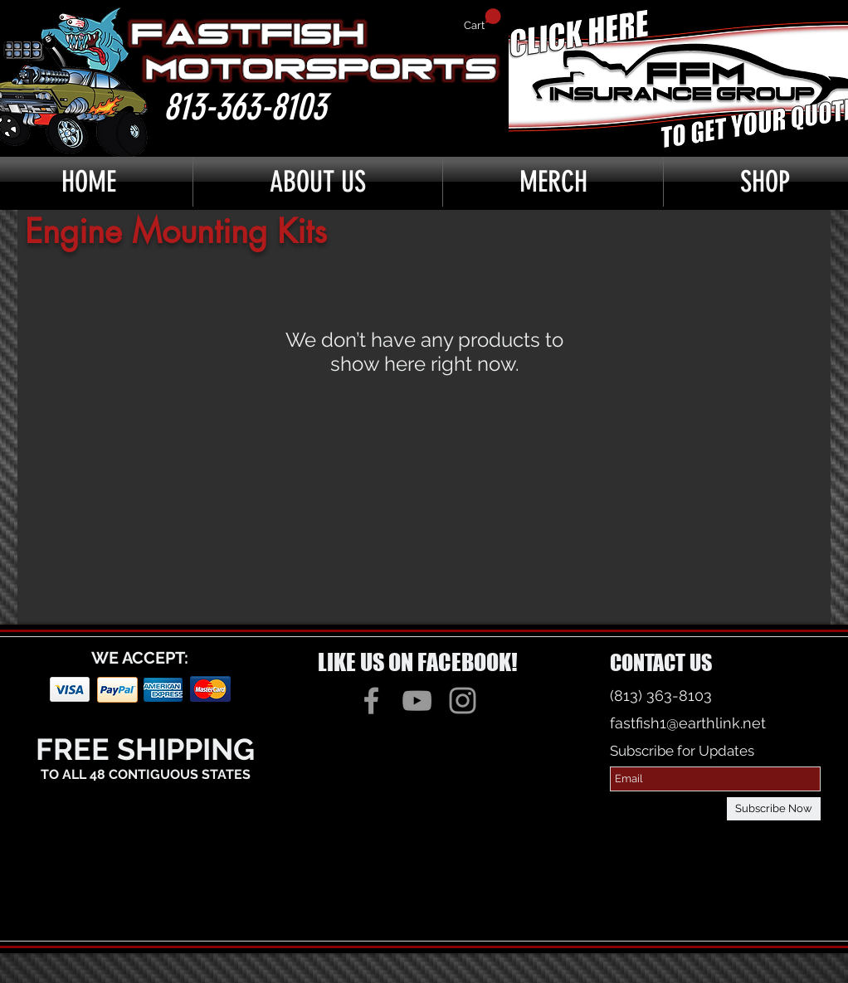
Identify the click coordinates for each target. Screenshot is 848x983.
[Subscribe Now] (774, 808)
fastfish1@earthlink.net (688, 723)
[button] (482, 20)
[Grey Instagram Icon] (462, 700)
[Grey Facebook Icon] (371, 700)
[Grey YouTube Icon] (417, 700)
